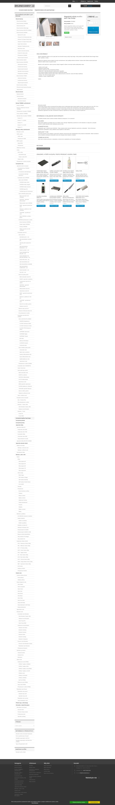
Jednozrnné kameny (22, 78)
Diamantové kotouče (22, 98)
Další (61, 44)
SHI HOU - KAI (23, 272)
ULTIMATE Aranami (24, 343)
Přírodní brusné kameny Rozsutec (24, 87)
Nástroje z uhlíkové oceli (23, 450)
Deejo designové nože (21, 582)
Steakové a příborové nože (24, 393)
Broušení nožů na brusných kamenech (24, 733)
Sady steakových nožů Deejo (24, 604)
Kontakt (31, 765)
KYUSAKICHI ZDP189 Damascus (23, 175)
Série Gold (20, 591)
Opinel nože (19, 659)
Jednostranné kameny (22, 64)
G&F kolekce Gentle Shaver (24, 481)
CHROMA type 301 (24, 189)
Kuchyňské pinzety (20, 422)
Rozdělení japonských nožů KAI (22, 738)
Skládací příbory (21, 579)
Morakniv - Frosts (21, 411)
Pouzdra (20, 504)
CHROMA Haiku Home (24, 182)
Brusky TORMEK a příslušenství (23, 103)
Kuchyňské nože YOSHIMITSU (24, 365)
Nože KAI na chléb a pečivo (25, 304)
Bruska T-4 (20, 122)
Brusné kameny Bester (21, 21)
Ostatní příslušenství (23, 502)
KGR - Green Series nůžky (23, 550)
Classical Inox (21, 655)
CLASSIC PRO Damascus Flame (25, 329)
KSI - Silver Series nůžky (23, 554)
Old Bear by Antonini (21, 650)
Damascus (20, 657)
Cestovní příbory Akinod (22, 575)
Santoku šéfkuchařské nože (25, 354)
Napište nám (90, 1)
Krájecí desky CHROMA (25, 224)
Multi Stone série (21, 48)
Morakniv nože (20, 611)
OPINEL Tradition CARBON (24, 664)
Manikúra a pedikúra (21, 513)
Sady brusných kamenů (23, 57)
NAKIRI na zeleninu (23, 374)
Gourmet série (21, 709)
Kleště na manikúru (23, 520)
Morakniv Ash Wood (23, 627)
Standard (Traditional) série (23, 46)
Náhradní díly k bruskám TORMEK (24, 115)
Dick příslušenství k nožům (23, 402)
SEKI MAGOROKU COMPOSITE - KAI (24, 267)
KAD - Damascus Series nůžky (24, 543)
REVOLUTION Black (24, 340)
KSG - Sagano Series (22, 552)
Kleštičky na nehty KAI (22, 525)
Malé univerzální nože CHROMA (24, 196)
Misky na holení (22, 495)
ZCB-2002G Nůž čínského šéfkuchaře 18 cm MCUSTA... (82, 198)
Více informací (35, 803)
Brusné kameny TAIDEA (22, 75)
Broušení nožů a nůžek (21, 752)
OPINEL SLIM (22, 673)
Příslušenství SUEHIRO (23, 73)
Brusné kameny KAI (21, 25)
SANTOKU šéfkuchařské (24, 377)
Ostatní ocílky (20, 159)
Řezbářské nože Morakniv (24, 645)
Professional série (21, 714)
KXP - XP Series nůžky (22, 548)
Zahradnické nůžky (21, 452)
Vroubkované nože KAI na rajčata (25, 282)
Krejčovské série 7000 (22, 431)
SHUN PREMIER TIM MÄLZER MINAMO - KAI (25, 256)
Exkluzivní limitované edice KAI (25, 310)
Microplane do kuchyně (22, 707)
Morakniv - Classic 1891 (23, 404)
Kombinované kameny (22, 66)
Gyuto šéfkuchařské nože (25, 356)
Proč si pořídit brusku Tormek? (22, 736)
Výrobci (18, 722)
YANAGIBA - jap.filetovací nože (25, 213)
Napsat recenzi (68, 37)
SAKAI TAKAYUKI (21, 368)
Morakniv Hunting (22, 636)
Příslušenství (20, 145)
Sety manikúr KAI (21, 538)
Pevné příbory (21, 577)
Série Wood (20, 593)
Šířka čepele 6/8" (22, 466)
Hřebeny (20, 493)
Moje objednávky (48, 765)
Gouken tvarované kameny (23, 50)
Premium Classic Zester (23, 711)
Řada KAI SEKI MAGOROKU (24, 534)
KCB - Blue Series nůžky (23, 557)
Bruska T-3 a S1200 (22, 125)
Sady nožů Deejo (21, 602)
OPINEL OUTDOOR (23, 675)
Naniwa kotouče (20, 94)
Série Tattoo (20, 598)
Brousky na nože (20, 131)
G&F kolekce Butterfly (23, 479)
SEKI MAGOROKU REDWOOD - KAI (24, 247)
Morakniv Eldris (22, 634)
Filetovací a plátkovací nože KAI (25, 297)
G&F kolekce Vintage (23, 477)
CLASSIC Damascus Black (25, 323)
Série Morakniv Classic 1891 (25, 406)
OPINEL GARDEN (22, 677)
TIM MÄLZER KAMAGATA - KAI (25, 243)
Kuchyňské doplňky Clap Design (23, 418)
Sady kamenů (20, 89)
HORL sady (20, 136)
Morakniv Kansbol (22, 632)
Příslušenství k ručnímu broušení (24, 161)
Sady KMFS (20, 143)
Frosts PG (21, 413)
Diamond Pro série (22, 34)
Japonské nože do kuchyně (22, 166)
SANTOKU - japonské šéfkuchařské (24, 200)
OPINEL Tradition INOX (24, 666)
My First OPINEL (22, 680)
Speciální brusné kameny (23, 71)
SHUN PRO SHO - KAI (24, 259)
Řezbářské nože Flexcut (22, 689)
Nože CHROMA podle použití (25, 193)
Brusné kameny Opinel (21, 59)
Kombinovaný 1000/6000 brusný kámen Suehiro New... (56, 198)
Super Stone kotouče (22, 44)
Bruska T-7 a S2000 (22, 120)
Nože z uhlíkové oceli (22, 395)
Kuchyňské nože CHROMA (23, 177)
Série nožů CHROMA (23, 180)
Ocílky (18, 150)
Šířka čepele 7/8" (22, 468)
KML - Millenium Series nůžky (24, 545)
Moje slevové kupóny (49, 773)
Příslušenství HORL (22, 138)
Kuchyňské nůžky (21, 434)
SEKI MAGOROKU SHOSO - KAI (26, 240)
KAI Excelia (20, 566)
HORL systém (20, 134)
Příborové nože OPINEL (23, 682)
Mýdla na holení (22, 497)
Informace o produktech (24, 731)
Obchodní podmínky (34, 774)
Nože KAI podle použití (23, 274)
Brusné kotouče (19, 91)
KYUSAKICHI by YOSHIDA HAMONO (23, 169)
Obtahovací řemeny (21, 147)
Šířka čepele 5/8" (22, 463)
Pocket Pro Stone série (22, 53)
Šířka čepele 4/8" (22, 461)
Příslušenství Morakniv (22, 648)
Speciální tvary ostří (23, 696)
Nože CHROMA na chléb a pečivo (25, 217)
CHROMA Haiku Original (25, 184)
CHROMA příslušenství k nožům (25, 219)
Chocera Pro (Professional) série (25, 37)
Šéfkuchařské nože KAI (24, 288)
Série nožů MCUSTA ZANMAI (25, 319)
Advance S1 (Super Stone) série (24, 41)
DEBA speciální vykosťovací (25, 384)
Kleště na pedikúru (23, 522)
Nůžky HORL (79, 171)
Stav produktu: (67, 23)
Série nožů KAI (22, 234)
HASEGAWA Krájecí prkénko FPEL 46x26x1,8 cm (43, 172)
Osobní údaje (47, 771)
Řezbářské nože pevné (22, 691)
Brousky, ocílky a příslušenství (23, 129)
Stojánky (20, 507)
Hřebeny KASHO (21, 568)
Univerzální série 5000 (22, 436)
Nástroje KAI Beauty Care (23, 527)
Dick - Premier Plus (22, 400)
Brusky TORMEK (20, 105)
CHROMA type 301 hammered (26, 191)
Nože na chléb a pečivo (24, 390)
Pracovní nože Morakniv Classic (25, 643)
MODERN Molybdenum (25, 321)
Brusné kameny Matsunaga (22, 28)
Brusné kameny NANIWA (22, 32)
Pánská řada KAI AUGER (23, 529)
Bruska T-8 (20, 118)
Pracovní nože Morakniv (23, 641)
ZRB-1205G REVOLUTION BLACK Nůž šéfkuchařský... (68, 198)
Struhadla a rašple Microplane (22, 705)
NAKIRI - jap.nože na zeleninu (26, 279)
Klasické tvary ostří (23, 693)
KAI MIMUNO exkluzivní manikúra (25, 516)
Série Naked (20, 584)
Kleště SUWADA (21, 518)
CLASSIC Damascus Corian (26, 325)
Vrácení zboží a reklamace (35, 772)
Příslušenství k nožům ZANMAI (25, 363)
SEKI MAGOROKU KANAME (26, 264)
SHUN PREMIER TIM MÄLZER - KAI (24, 253)
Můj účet (47, 763)
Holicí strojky (20, 472)
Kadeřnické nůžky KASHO (22, 541)
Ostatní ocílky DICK (23, 156)
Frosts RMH (21, 415)
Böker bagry (21, 475)
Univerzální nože (23, 349)
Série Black (20, 595)
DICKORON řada (22, 154)
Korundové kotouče (22, 100)
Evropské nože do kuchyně (22, 397)
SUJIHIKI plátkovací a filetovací (25, 386)
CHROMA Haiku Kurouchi (25, 186)
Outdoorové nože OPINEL (23, 661)
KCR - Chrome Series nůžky (24, 559)
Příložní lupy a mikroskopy (22, 702)
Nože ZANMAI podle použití (24, 347)
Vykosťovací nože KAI (24, 290)
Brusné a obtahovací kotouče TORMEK (23, 108)
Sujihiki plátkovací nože (24, 359)
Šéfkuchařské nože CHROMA (26, 203)
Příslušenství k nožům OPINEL (24, 686)
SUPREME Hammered (24, 331)
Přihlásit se (83, 1)
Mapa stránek (32, 781)
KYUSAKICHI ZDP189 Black (25, 171)
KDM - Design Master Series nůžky (25, 561)
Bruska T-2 (20, 127)
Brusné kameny (19, 18)
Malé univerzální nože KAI (25, 276)
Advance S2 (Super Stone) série (24, 39)
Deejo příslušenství (22, 607)
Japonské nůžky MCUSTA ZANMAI (24, 441)
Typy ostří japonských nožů (21, 743)
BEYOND (22, 338)
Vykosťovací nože (23, 361)
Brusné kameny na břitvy (24, 491)
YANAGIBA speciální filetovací (25, 388)
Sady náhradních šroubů (23, 438)
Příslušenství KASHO (22, 570)
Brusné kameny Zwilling (22, 84)
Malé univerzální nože (23, 372)
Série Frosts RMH (22, 623)
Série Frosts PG (22, 620)
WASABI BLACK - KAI (24, 237)
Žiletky (20, 511)
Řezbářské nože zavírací (23, 698)
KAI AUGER (21, 484)
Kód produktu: (67, 21)
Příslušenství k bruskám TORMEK (24, 111)
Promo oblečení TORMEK (22, 113)
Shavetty (19, 486)
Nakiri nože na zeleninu (24, 352)
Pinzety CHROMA (23, 226)
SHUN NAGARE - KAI (24, 270)
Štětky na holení (22, 509)
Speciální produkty (22, 716)
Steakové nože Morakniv (24, 409)
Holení (18, 456)
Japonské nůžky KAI (21, 427)
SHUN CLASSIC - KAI (24, 250)
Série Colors (20, 589)
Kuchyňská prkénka (20, 420)
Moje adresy (46, 769)
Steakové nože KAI (24, 306)
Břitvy (19, 459)
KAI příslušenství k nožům (24, 313)
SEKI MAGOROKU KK (24, 261)
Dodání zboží (32, 767)
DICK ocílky (20, 152)
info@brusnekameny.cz (84, 772)
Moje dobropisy (47, 767)
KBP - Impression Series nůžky (24, 563)
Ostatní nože (19, 573)
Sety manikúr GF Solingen (23, 536)
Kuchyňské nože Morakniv (23, 614)
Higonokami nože (20, 609)
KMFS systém (20, 140)
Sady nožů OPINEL (22, 684)
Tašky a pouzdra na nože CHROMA (25, 229)
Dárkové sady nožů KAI (24, 308)
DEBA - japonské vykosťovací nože (26, 206)
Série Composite (21, 586)
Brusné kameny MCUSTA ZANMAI (24, 30)
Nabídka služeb (20, 749)
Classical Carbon (21, 652)
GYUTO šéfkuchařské (23, 379)
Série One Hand (21, 600)
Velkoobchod (32, 779)
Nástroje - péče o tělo (20, 454)
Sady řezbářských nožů (23, 700)
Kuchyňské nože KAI (22, 232)
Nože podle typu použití (23, 370)
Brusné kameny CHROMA (22, 23)
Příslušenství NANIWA (22, 55)
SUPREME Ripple (23, 333)
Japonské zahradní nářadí (22, 443)
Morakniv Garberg (22, 629)
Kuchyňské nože (19, 163)
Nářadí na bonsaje (20, 445)
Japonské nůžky (19, 425)
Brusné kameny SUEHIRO (22, 62)
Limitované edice (23, 345)
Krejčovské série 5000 (22, 429)
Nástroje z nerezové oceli (23, 447)
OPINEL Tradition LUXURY (24, 670)
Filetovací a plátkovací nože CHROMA (25, 209)
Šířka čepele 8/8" (22, 470)
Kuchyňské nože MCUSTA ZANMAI (23, 316)
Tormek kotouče (20, 96)
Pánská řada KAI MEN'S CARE (24, 532)
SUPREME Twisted (24, 336)
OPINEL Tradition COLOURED (25, 668)
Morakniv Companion (23, 639)
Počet (89, 20)
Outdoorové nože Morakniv (23, 625)
